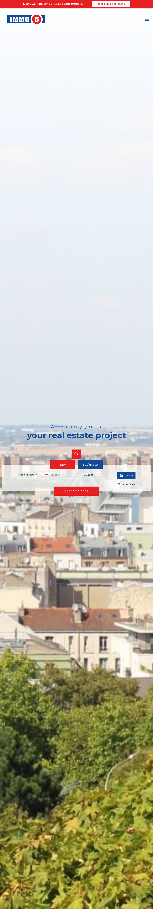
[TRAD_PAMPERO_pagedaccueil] (26, 23)
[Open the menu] (148, 19)
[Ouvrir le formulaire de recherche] (126, 475)
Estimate (90, 464)
